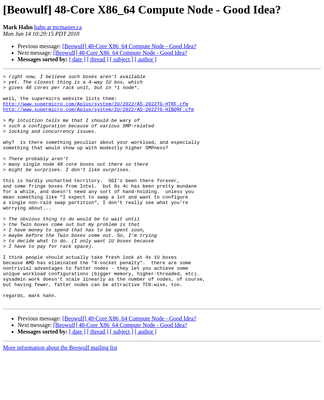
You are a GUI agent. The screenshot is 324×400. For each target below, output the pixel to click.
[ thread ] (97, 59)
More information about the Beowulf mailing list (60, 394)
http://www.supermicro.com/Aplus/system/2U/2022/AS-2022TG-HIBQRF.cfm (98, 117)
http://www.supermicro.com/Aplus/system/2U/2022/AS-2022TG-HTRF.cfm (95, 110)
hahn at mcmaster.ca (57, 27)
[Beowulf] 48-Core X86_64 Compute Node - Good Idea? (129, 46)
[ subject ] (121, 59)
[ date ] (77, 59)
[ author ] (146, 59)
